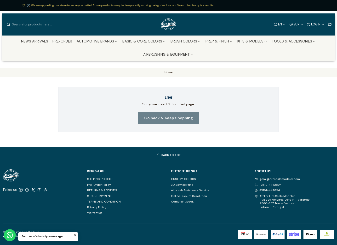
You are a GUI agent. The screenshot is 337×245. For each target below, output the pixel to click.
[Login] (316, 24)
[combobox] (30, 24)
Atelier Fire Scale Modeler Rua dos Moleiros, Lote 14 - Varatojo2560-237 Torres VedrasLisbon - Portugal (282, 201)
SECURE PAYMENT (99, 196)
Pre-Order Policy (99, 185)
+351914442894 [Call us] (268, 185)
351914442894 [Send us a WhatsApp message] (267, 190)
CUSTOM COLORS (183, 179)
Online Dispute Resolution (189, 196)
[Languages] (280, 24)
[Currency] (296, 24)
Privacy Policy (96, 207)
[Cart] (329, 24)
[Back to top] (168, 155)
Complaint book (182, 201)
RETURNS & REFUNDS (102, 190)
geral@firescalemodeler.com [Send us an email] (277, 179)
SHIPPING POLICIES (100, 179)
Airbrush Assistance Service (190, 190)
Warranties (94, 213)
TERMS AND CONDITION (104, 201)
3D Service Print (182, 185)
